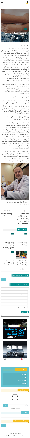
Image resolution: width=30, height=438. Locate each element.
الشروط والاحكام (21, 380)
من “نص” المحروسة (21, 307)
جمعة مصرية (22, 297)
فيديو (25, 288)
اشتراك (5, 405)
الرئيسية (23, 374)
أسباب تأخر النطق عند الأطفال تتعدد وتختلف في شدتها (6, 214)
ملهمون (23, 303)
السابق (25, 269)
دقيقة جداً (23, 300)
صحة (26, 28)
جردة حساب (22, 294)
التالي (20, 269)
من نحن (23, 377)
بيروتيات (23, 291)
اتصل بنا (23, 383)
